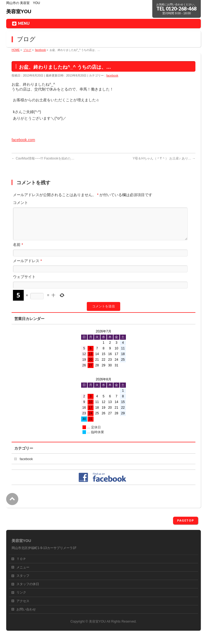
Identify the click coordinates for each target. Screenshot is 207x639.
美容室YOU (18, 11)
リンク (21, 593)
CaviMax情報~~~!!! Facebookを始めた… (43, 158)
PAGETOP (185, 520)
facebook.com (23, 140)
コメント (20, 202)
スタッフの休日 (27, 584)
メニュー (22, 567)
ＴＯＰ (21, 559)
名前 (18, 251)
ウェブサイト (24, 283)
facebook (112, 75)
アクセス (22, 601)
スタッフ (22, 576)
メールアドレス (27, 267)
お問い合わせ (26, 610)
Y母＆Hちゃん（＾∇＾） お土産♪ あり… (164, 158)
